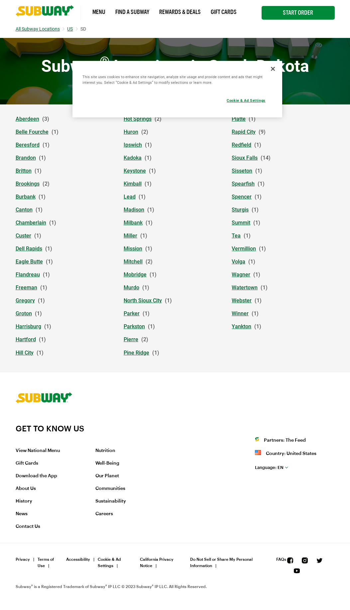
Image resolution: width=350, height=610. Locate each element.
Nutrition (105, 450)
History (24, 501)
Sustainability (110, 501)
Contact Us (28, 526)
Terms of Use (46, 562)
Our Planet (107, 476)
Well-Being (107, 463)
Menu (98, 12)
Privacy (23, 559)
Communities (110, 488)
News (22, 514)
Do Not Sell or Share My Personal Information (221, 562)
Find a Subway (132, 12)
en (269, 467)
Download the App (36, 476)
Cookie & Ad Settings (109, 562)
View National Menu (38, 450)
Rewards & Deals (180, 12)
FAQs (281, 559)
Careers (104, 514)
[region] (177, 89)
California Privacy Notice (157, 562)
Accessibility (78, 559)
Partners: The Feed (285, 440)
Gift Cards (224, 12)
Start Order (298, 13)
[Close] (273, 69)
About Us (26, 488)
